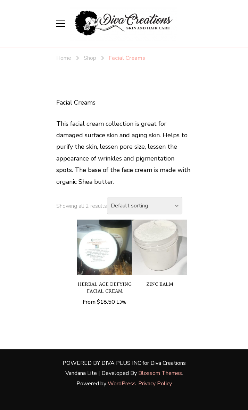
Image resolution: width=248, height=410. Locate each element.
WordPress (122, 383)
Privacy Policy (155, 383)
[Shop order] (144, 205)
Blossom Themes (160, 373)
